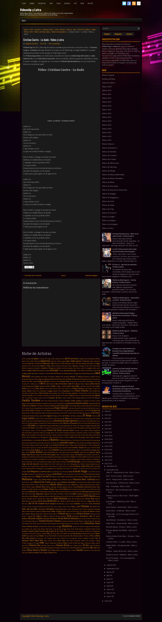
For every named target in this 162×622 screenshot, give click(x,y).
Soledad (87, 529)
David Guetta (82, 403)
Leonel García (35, 466)
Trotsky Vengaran (27, 543)
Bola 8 (98, 379)
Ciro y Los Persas (38, 395)
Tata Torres (91, 533)
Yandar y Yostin (71, 550)
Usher (65, 543)
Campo (58, 386)
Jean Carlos (50, 443)
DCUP (90, 398)
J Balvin (54, 439)
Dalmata (61, 401)
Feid (53, 426)
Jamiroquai (97, 440)
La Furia (46, 459)
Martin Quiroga (51, 487)
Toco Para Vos (36, 540)
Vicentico (96, 545)
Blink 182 (71, 379)
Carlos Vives (39, 388)
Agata (63, 361)
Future (94, 428)
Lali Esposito (34, 464)
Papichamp (59, 509)
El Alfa (32, 413)
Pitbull (61, 513)
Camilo (53, 386)
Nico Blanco (61, 501)
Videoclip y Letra (30, 9)
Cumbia (32, 3)
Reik (69, 516)
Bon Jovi (25, 381)
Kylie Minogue (57, 457)
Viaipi (91, 545)
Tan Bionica (77, 533)
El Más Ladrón (39, 416)
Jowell (70, 447)
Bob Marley (83, 379)
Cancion (37, 30)
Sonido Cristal (27, 531)
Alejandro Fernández (34, 363)
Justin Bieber (36, 452)
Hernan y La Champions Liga (41, 437)
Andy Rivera (76, 368)
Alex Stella (75, 363)
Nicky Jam (52, 501)
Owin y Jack (75, 506)
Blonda (76, 379)
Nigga (89, 501)
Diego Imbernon (39, 408)
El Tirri (42, 418)
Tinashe (91, 538)
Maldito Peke (96, 477)
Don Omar (30, 410)
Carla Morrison (90, 386)
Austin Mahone (81, 370)
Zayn (26, 552)
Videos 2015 (106, 110)
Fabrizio (80, 423)
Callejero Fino (79, 384)
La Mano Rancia (86, 459)
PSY (91, 506)
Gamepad (44, 430)
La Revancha (64, 462)
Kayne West (40, 455)
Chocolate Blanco (33, 393)
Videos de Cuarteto (109, 155)
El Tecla (37, 418)
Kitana (39, 457)
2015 (106, 450)
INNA (72, 437)
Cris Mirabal (28, 398)
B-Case (46, 373)
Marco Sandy (30, 482)
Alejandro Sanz (48, 363)
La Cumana (33, 459)
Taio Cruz (59, 533)
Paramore (75, 509)
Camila (36, 386)
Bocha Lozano (92, 379)
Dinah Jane (71, 408)
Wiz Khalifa (51, 550)
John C (87, 445)
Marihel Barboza (82, 482)
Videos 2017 (106, 117)
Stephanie (96, 531)
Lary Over (63, 464)
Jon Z (35, 447)
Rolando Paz (35, 521)
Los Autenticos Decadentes (43, 468)
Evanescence (55, 423)
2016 (107, 446)
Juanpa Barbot (63, 450)
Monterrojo (57, 496)
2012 (106, 460)
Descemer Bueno (75, 406)
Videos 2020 (107, 129)
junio (109, 579)
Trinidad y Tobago (94, 541)
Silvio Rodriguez (95, 526)
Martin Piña (40, 487)
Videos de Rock (108, 201)
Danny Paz (49, 403)
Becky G (73, 377)
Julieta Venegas (91, 450)
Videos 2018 (106, 121)
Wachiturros (77, 548)
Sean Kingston (52, 523)
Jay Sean (44, 443)
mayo (109, 582)
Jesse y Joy (91, 443)
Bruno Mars (65, 381)
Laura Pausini (90, 464)
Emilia (39, 421)
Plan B (67, 514)
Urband (59, 543)
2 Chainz (42, 359)
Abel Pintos (74, 359)
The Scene (61, 538)
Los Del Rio (93, 468)
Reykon (25, 519)
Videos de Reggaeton (110, 198)
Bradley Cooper (32, 381)
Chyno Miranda (27, 395)
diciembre (111, 466)
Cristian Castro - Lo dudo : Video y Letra (43, 39)
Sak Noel (97, 521)
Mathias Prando (38, 489)
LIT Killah (79, 457)
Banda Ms (39, 377)
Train (83, 541)
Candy (64, 386)
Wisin (29, 550)
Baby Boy (61, 373)
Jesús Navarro (26, 445)
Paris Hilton (83, 509)
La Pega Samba (55, 462)
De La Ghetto (31, 406)
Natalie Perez (42, 499)
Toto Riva (69, 541)
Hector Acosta (26, 437)
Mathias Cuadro (27, 489)
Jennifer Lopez (67, 442)
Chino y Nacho (82, 391)
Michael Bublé (77, 492)
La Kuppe (71, 459)
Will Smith (85, 548)
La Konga (64, 459)
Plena (24, 3)
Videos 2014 (106, 106)
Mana (44, 479)
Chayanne (66, 391)
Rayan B (58, 516)
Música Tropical (108, 75)
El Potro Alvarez (76, 416)
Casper (50, 388)
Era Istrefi (81, 421)
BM (52, 373)
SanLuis (39, 523)
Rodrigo (28, 521)
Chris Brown (44, 393)
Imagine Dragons (95, 437)
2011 (31, 30)
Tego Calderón (30, 536)
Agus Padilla (70, 361)
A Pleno (53, 359)
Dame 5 (79, 401)
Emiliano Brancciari (48, 421)
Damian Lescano (89, 401)
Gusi (36, 435)
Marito (28, 485)
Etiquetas (118, 34)
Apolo (47, 370)
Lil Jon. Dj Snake (67, 466)
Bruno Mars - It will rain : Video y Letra (121, 511)
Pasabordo (90, 509)
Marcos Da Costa (42, 482)
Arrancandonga (70, 370)
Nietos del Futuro (82, 501)
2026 (107, 411)
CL (38, 384)
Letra (57, 30)
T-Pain (43, 533)
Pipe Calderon (44, 514)
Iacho (75, 437)
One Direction (94, 504)
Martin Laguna (31, 487)
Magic (25, 477)
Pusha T (24, 516)
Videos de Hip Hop (109, 167)
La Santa (82, 462)
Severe (54, 526)
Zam (23, 552)
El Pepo (54, 416)
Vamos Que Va (51, 545)
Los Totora (64, 472)
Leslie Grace (44, 466)
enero (109, 596)
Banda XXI (59, 377)
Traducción (77, 541)
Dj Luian (95, 408)
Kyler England (48, 457)
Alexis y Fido (45, 366)
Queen (30, 516)
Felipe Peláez (67, 426)
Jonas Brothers (42, 447)
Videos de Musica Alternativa (113, 175)
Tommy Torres (52, 541)
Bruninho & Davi (55, 381)
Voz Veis (70, 548)
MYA (87, 474)
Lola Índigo (97, 466)
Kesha (80, 455)
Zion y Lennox (33, 552)
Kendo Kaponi (65, 455)
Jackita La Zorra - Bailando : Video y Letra (122, 555)
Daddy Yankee (31, 400)
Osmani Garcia (62, 506)
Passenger (97, 509)
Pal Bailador (50, 509)
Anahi (70, 368)
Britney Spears (43, 381)
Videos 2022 (106, 136)
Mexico (62, 30)
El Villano (66, 418)
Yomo (94, 550)
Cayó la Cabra (57, 388)
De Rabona (46, 406)
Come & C (77, 395)
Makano (71, 477)
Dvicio (71, 410)
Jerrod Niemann (82, 443)
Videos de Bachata (109, 152)
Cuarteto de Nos (55, 398)
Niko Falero (96, 501)
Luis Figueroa (48, 474)
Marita (24, 485)
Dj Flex (90, 408)
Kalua (64, 452)
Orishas (29, 506)
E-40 (84, 410)
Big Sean (48, 379)
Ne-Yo (74, 499)
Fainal (85, 423)
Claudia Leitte (47, 395)
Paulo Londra (56, 511)
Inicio (24, 21)
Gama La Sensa (35, 430)
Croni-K (45, 398)
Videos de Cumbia (109, 159)
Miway (35, 496)
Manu (60, 479)
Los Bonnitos (58, 468)
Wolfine (58, 550)
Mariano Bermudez (68, 482)
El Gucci (96, 413)
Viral (61, 548)
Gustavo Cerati (51, 435)
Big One (41, 379)
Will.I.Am (93, 548)
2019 (107, 436)
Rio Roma (82, 519)
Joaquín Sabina (69, 445)
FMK (61, 423)
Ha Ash (86, 435)
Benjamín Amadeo (89, 377)
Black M (65, 379)
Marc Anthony (88, 479)
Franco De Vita (49, 428)
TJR (51, 533)
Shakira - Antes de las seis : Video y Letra (122, 551)
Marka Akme (56, 484)
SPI (93, 521)
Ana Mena (65, 368)
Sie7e (76, 526)
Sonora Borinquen (69, 531)
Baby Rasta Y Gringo (71, 373)
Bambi (33, 377)
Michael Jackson (88, 492)
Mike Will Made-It (59, 494)
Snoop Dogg (61, 529)
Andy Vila (84, 368)
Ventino (80, 545)
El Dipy (80, 413)
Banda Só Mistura (49, 377)
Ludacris (31, 474)
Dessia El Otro (87, 406)
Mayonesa (81, 489)
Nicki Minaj (42, 501)
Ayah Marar (35, 373)
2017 (107, 443)
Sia (74, 526)
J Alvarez (45, 440)
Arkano (61, 370)
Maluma (27, 479)
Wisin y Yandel (40, 550)
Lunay (64, 474)
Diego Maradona (49, 408)
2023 (107, 422)
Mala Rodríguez (79, 477)
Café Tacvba (49, 384)
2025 (107, 415)
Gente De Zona (54, 430)
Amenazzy (30, 368)
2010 (107, 601)
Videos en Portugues (110, 224)
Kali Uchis (59, 452)
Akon (92, 361)
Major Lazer (56, 477)
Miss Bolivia (93, 494)
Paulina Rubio (46, 511)
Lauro (29, 466)
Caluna (87, 384)
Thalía (41, 536)
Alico (70, 366)
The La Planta (95, 536)
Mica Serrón (60, 492)
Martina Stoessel (84, 487)
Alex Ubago (82, 363)
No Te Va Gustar (37, 503)
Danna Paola (31, 403)
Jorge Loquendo (63, 447)
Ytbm (98, 550)
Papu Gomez (67, 509)
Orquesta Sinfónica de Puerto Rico (42, 506)
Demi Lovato (55, 406)
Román (64, 521)
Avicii (95, 370)
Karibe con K (79, 452)
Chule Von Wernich (94, 393)
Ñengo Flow (52, 552)
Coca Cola (64, 395)
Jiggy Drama (49, 445)
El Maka (25, 416)
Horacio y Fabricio (63, 437)
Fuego (89, 428)
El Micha (31, 416)
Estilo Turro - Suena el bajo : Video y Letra (122, 523)
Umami (47, 543)
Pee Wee (73, 511)
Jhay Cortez (35, 445)
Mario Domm (96, 482)
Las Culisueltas (72, 464)
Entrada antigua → (92, 275)
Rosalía (76, 521)
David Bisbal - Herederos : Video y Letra (121, 520)
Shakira (67, 526)
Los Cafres (67, 468)
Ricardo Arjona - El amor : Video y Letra (121, 527)
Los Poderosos (55, 472)
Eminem (58, 421)
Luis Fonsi (57, 474)
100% (23, 359)
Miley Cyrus (77, 494)
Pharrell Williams (89, 511)
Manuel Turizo (67, 479)
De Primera (39, 406)
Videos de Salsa (108, 205)
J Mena (62, 440)
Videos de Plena (108, 182)
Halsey (91, 435)
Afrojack (37, 361)
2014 (107, 453)
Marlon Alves (67, 485)
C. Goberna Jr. (33, 384)
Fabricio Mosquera (70, 423)
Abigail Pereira (83, 359)
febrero (110, 593)
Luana (70, 472)
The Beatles (53, 536)
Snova (68, 529)
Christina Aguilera (71, 393)
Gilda (41, 433)
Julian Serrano (80, 450)
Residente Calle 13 (87, 516)
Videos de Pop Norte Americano (114, 190)
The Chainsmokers (76, 536)
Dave (63, 403)
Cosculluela (95, 395)
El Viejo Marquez (57, 418)
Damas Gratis (70, 401)
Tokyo (45, 541)
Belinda (80, 377)
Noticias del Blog (108, 79)
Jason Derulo (26, 443)
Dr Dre (43, 410)
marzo (109, 589)
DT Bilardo (96, 398)
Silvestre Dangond (84, 526)
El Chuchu (74, 413)
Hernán (55, 437)
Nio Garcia (25, 504)
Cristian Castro (47, 30)
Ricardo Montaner (50, 519)
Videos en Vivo (107, 228)
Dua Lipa (65, 410)
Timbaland (85, 538)
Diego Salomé (60, 408)
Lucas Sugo (80, 471)
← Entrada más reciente (32, 275)
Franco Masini (58, 428)
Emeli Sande (25, 421)
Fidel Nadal (93, 426)
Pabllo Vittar (96, 506)
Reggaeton (42, 3)
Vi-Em (86, 545)
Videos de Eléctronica (110, 163)
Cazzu (63, 388)
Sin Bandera (26, 529)
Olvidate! (77, 504)
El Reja (87, 415)
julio (108, 575)
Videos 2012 (106, 98)
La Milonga (95, 459)
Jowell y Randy (78, 447)
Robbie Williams (92, 519)
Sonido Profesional (40, 531)
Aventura (90, 370)
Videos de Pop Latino (42, 32)
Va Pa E (70, 543)
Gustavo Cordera (63, 435)
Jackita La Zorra (71, 440)
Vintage (57, 548)
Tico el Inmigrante (71, 538)
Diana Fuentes (29, 408)
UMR (42, 543)
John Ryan (30, 447)
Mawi (65, 489)
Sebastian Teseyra (79, 523)
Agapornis (45, 361)
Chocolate (25, 393)
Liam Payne (52, 466)
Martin (93, 485)
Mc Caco (87, 489)
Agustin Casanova (83, 361)
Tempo (37, 536)
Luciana (25, 474)
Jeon (76, 443)
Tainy (54, 533)
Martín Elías (95, 487)
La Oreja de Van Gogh (43, 462)
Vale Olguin (81, 543)
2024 (107, 418)
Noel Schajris (50, 504)
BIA (50, 373)
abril (108, 586)
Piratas (51, 514)
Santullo (44, 523)
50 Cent (48, 359)
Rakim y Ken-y (42, 516)
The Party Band (28, 538)
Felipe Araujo (59, 426)
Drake (54, 410)
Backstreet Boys (89, 373)
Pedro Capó (66, 511)
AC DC (62, 359)
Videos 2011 (28, 32)
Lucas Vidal (91, 472)
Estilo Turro (96, 421)
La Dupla (41, 459)
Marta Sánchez (85, 485)
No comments (54, 44)
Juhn (69, 450)
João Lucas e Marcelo (90, 447)
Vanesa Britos (63, 545)
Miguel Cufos (49, 494)
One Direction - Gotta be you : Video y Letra (122, 483)
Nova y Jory (65, 504)
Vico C (33, 548)
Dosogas (37, 410)
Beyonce (32, 379)
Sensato (41, 526)
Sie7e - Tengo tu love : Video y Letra (120, 479)
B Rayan (41, 373)
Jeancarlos (57, 443)
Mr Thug (74, 496)
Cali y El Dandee (61, 384)
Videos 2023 (106, 140)
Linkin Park (85, 466)
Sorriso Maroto (80, 531)
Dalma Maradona (53, 401)
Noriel (58, 504)
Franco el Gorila (67, 428)
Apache (43, 370)
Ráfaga (90, 521)
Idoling (80, 437)
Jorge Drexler (53, 447)
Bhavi (37, 379)
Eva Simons (48, 423)
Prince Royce (83, 513)
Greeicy (85, 433)
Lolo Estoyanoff (27, 468)
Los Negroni (33, 471)
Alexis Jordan (36, 366)
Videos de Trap (108, 209)
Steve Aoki (32, 533)
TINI (48, 533)
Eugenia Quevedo (39, 423)
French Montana (78, 428)
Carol (46, 388)
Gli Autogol (46, 433)
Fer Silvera (74, 426)
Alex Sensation (66, 363)
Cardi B (82, 386)
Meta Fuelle (39, 492)
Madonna (92, 474)
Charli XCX (35, 391)
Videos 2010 (106, 90)
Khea (93, 455)
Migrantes (40, 494)
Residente (75, 516)
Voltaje (65, 548)
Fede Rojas (47, 426)
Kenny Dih (74, 455)
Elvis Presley (96, 418)
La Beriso (90, 457)
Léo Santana (70, 474)
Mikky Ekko (68, 494)
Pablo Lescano (39, 509)
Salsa (59, 3)
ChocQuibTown (94, 391)
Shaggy (59, 526)
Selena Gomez (33, 526)
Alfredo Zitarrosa (56, 366)
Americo (37, 368)
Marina (89, 482)
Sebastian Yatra (92, 523)
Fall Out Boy (91, 423)
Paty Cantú (25, 511)
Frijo (86, 428)
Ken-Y (58, 455)
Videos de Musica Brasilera (112, 178)
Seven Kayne (48, 526)
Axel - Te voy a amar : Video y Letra (119, 476)
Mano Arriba (52, 479)
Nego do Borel (81, 499)
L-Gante (72, 457)
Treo (86, 541)
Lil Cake (59, 466)
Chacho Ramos (78, 388)
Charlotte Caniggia (46, 391)
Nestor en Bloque (32, 501)
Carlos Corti (30, 388)
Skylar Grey (52, 529)
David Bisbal (70, 403)
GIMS (98, 428)
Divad (77, 408)
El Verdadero (48, 418)
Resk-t (98, 516)
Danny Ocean (41, 403)
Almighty (82, 366)
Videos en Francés (109, 213)
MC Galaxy (81, 474)
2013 (106, 457)
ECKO (89, 410)
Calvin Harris (95, 384)
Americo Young (47, 368)
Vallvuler (43, 545)
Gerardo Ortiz (79, 430)
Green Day (91, 433)
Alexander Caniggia (93, 363)
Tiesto (80, 538)
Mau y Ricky (59, 489)
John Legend (93, 445)
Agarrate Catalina (56, 361)
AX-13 (67, 358)
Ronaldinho (70, 521)
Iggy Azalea (86, 437)
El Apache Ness (40, 413)
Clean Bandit (56, 395)
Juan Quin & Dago (46, 450)
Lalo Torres (52, 464)
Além (94, 366)
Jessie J (98, 443)
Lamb (57, 464)
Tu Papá (36, 543)
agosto (109, 572)
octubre (110, 565)
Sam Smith (32, 523)
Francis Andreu (39, 428)
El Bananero (57, 413)
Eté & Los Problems (27, 423)
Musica (69, 30)
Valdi (75, 543)
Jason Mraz (33, 443)
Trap (51, 3)
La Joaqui (53, 459)
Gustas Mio (42, 435)
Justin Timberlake (49, 452)
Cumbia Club (71, 398)
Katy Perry (31, 455)
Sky (47, 529)
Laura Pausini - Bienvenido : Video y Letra (122, 507)
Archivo (129, 34)
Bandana (66, 377)
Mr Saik (69, 496)
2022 (107, 425)
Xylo (62, 550)
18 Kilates (35, 359)
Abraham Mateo (94, 359)
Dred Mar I (59, 410)
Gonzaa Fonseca (70, 433)
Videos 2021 (106, 133)
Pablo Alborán (27, 509)
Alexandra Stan (26, 366)
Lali (27, 464)
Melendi (32, 492)
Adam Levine (26, 361)
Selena (24, 526)
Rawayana (52, 516)
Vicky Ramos (26, 548)
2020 (107, 432)
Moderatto (42, 496)
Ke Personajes (50, 455)
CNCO (42, 383)
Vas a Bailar (73, 545)
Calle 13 (71, 384)
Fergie (87, 426)
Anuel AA (36, 370)
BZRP (56, 373)
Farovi (25, 426)
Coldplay (71, 395)
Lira (91, 466)
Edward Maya (26, 413)
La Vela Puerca (91, 462)
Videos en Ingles (108, 217)
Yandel (79, 550)
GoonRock (79, 433)
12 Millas (28, 359)
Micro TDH (28, 494)
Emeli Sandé (33, 421)
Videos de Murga (108, 171)
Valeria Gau (34, 545)
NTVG (86, 496)
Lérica (76, 474)
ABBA (57, 359)
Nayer (69, 499)
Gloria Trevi (54, 433)
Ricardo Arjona (35, 518)
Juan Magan (35, 450)
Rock (82, 3)
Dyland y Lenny (78, 410)
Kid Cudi (28, 457)
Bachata (67, 3)
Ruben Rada (83, 521)
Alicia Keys (65, 366)
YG (65, 550)
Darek (55, 403)
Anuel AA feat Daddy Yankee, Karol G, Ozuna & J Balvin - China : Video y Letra (125, 371)
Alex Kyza (58, 363)
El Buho (63, 413)
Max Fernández (72, 489)
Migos (34, 494)
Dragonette (48, 410)
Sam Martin (25, 523)
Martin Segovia (62, 487)
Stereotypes (25, 533)
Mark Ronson (45, 485)
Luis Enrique (39, 474)
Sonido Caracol (95, 529)
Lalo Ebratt (44, 464)
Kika (32, 457)
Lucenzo (97, 472)
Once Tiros (84, 504)
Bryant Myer (74, 381)
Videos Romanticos (59, 32)
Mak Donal (65, 477)
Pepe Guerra (79, 511)
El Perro (60, 416)
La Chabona (25, 459)
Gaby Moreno (26, 430)
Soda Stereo (79, 529)
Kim (35, 457)
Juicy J (74, 450)
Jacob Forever (82, 440)
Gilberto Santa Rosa (33, 433)
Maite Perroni (32, 477)
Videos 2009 (107, 87)
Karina (87, 452)
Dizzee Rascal (83, 408)
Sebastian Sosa (68, 523)
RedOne (64, 516)
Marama (77, 479)
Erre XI (86, 421)
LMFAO (84, 457)
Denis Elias (64, 406)
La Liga (77, 459)
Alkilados (75, 366)
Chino (72, 391)
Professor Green (95, 514)
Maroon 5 (75, 485)
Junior (27, 452)
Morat (64, 496)
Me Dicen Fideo (95, 489)
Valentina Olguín (90, 543)
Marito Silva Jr (35, 485)
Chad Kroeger (88, 388)
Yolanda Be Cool (88, 550)
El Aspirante (49, 413)
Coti (23, 398)
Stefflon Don (89, 531)
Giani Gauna (88, 430)
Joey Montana (79, 445)
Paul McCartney (35, 511)
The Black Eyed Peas (64, 536)
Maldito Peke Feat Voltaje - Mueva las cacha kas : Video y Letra (124, 315)
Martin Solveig (72, 487)
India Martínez (27, 440)
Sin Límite (33, 529)
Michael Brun (69, 492)
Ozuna (85, 506)
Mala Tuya (88, 477)
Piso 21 (55, 514)
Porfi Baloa (74, 514)
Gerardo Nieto (68, 430)
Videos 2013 (106, 102)
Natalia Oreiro (32, 499)
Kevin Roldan (87, 455)
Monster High (49, 496)
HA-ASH (81, 435)
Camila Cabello (44, 386)
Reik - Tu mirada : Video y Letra (118, 486)
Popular (107, 34)
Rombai (43, 521)
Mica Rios (51, 492)
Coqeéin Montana (85, 395)
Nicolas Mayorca (71, 501)
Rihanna (75, 518)
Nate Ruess (49, 499)
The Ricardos (39, 538)
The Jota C (87, 536)
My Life (80, 496)
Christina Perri (83, 393)
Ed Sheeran (95, 410)
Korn (42, 457)
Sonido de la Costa (56, 531)
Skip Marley (41, 529)
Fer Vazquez (81, 426)
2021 (106, 429)
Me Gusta (25, 492)
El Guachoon (87, 413)
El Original (47, 416)
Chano (29, 391)
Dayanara (91, 403)
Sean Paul (60, 523)
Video (94, 30)
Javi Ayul (39, 443)
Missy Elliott (29, 496)
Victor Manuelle (40, 548)
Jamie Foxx (90, 440)
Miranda (85, 494)
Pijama (27, 514)
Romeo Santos (54, 521)
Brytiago (90, 381)
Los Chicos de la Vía (84, 468)
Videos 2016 (106, 113)
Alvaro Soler (88, 366)
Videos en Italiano (109, 220)
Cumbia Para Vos (81, 398)
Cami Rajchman (27, 386)
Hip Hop (90, 3)
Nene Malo (90, 499)
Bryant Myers (82, 381)
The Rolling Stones (50, 538)
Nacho (92, 496)
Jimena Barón (58, 445)
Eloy (91, 418)
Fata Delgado (39, 426)
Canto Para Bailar (73, 386)
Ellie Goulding (85, 418)
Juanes (55, 450)
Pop (75, 3)
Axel (29, 373)
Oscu (55, 506)
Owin (69, 506)
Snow (72, 529)
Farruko (31, 425)
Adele (31, 361)
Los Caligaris (74, 468)
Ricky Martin (64, 518)
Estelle (91, 421)
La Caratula (96, 457)
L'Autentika (65, 457)
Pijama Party (35, 514)
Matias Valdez (48, 489)
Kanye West (70, 452)
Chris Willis (61, 393)
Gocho (60, 433)
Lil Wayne (76, 466)
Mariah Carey (56, 482)
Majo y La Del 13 (43, 476)
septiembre (111, 569)
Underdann (53, 543)
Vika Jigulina (50, 548)
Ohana (71, 504)
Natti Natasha (60, 498)
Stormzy (38, 533)
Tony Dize (61, 541)
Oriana (24, 506)
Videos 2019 (106, 125)
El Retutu (95, 416)
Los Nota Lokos (45, 472)
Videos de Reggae (109, 194)
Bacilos (81, 373)
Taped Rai (85, 533)
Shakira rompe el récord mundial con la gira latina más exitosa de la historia (125, 388)
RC (34, 516)
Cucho (64, 398)
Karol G (92, 452)
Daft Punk (44, 401)
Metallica (45, 492)
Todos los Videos (84, 30)
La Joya (59, 459)
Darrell (59, 403)
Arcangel (54, 370)
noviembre (111, 470)
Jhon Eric (42, 445)
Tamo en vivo (68, 533)
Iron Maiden (37, 440)
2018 (107, 439)
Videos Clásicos (108, 144)
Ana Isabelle (57, 368)
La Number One (30, 462)
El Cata (68, 413)
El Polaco (66, 416)
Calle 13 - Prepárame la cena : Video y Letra (122, 472)
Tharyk (46, 536)
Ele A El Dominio (75, 418)
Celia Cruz (68, 388)
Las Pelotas (81, 464)
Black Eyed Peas (56, 379)
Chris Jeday (53, 393)
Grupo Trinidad (30, 435)
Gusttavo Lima (73, 435)
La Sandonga (74, 461)
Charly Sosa (57, 391)
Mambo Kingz (37, 479)
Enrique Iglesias (70, 421)
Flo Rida (31, 428)
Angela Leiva (91, 368)
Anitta (29, 370)
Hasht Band (96, 435)
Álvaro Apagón (44, 552)
